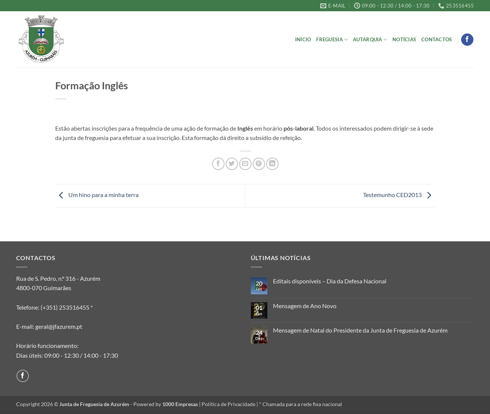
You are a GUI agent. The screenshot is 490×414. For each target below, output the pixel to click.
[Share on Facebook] (218, 164)
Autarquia (370, 39)
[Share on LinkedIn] (272, 164)
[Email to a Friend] (245, 164)
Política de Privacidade (228, 404)
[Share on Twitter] (232, 164)
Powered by (165, 404)
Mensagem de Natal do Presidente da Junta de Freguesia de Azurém (360, 330)
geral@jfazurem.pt (58, 326)
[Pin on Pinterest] (259, 164)
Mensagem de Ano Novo (304, 305)
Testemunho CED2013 (399, 194)
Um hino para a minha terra (97, 194)
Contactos (436, 39)
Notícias (404, 39)
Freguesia (332, 39)
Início (303, 39)
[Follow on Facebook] (467, 39)
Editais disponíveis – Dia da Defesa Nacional (329, 281)
